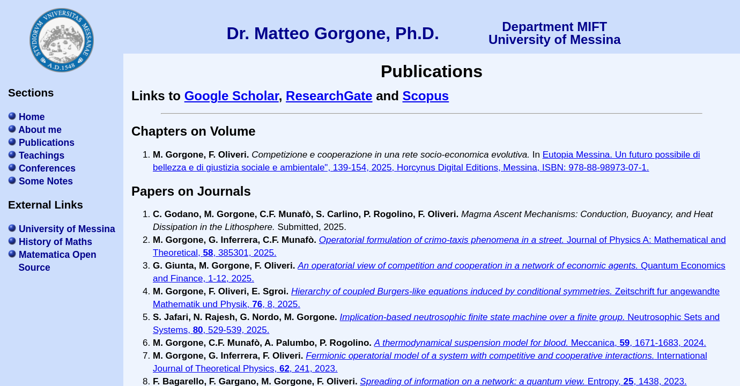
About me (40, 129)
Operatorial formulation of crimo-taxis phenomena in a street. (441, 240)
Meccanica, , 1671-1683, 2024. (637, 343)
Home (32, 117)
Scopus (426, 95)
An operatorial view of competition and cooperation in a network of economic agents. (468, 266)
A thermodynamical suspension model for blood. (471, 343)
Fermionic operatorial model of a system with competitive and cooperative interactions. (480, 356)
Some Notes (46, 181)
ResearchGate (329, 95)
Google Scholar (231, 95)
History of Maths (55, 241)
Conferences (47, 168)
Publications (47, 142)
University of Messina (67, 229)
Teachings (41, 155)
